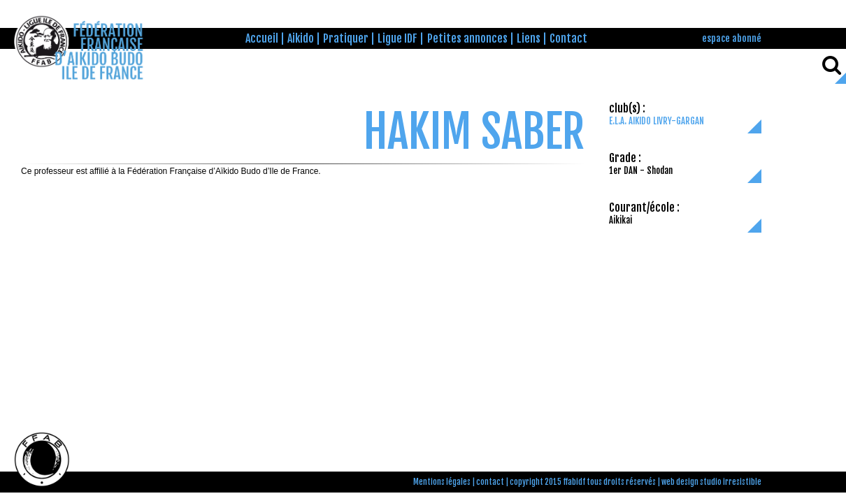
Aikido (300, 38)
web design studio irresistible (711, 482)
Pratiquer (345, 38)
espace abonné (731, 38)
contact (490, 482)
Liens (528, 38)
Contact (568, 38)
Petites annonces (467, 38)
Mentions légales (442, 482)
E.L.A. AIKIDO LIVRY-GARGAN (656, 120)
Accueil (261, 38)
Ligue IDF (397, 38)
